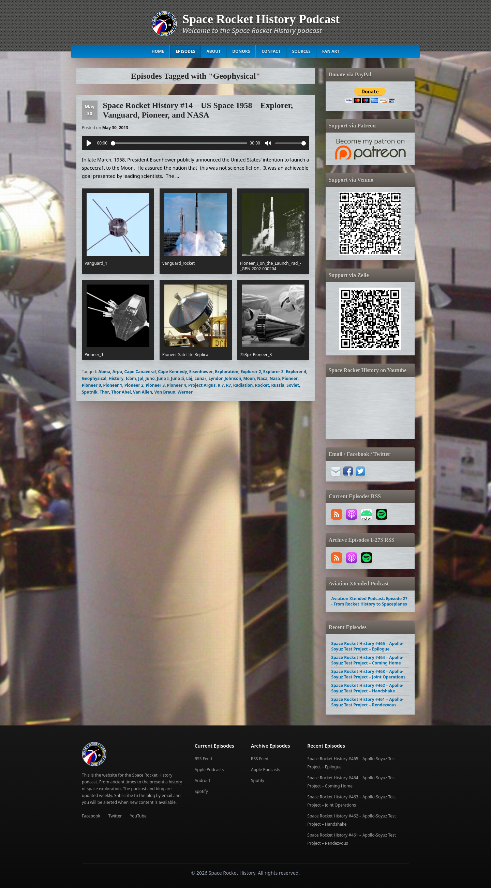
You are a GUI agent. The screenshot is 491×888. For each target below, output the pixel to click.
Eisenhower (201, 371)
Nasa (275, 378)
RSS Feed (203, 759)
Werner (185, 392)
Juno (150, 378)
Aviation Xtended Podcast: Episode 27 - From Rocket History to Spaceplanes (369, 601)
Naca (262, 378)
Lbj (189, 378)
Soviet (292, 385)
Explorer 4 (296, 371)
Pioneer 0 (91, 385)
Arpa (117, 371)
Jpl (140, 378)
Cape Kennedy (172, 371)
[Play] (89, 143)
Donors (241, 51)
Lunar (200, 378)
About (213, 51)
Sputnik (90, 392)
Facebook (91, 816)
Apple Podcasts (209, 769)
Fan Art (331, 51)
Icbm (131, 378)
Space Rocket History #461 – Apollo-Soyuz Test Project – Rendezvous (367, 702)
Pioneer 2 (134, 385)
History (116, 378)
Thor (104, 392)
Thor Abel (121, 392)
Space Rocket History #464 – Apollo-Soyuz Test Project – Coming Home (367, 660)
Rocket (262, 385)
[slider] (179, 143)
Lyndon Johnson (224, 378)
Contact (271, 51)
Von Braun (164, 392)
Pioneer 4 (176, 385)
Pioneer (290, 378)
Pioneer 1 (112, 385)
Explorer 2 (250, 371)
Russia (277, 385)
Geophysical (94, 378)
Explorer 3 (273, 371)
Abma (104, 371)
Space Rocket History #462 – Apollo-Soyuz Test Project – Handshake (367, 688)
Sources (301, 51)
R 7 (221, 385)
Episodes (185, 51)
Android (202, 780)
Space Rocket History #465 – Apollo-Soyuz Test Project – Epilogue (367, 646)
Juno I (163, 378)
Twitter (115, 816)
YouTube (138, 816)
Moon (249, 378)
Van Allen (142, 392)
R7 (228, 385)
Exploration (226, 371)
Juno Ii (177, 378)
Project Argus (201, 385)
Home (158, 51)
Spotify (201, 791)
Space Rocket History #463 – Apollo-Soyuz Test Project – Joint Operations (368, 674)
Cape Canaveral (140, 371)
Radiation (243, 385)
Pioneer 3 (155, 385)
